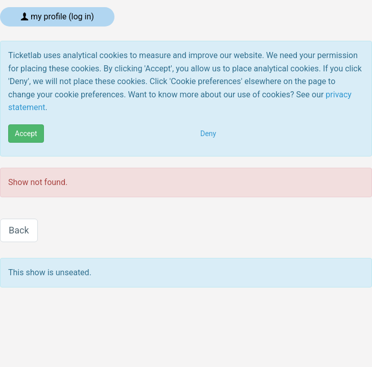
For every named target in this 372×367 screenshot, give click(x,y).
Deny (208, 133)
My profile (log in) (57, 16)
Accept (26, 133)
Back (19, 230)
